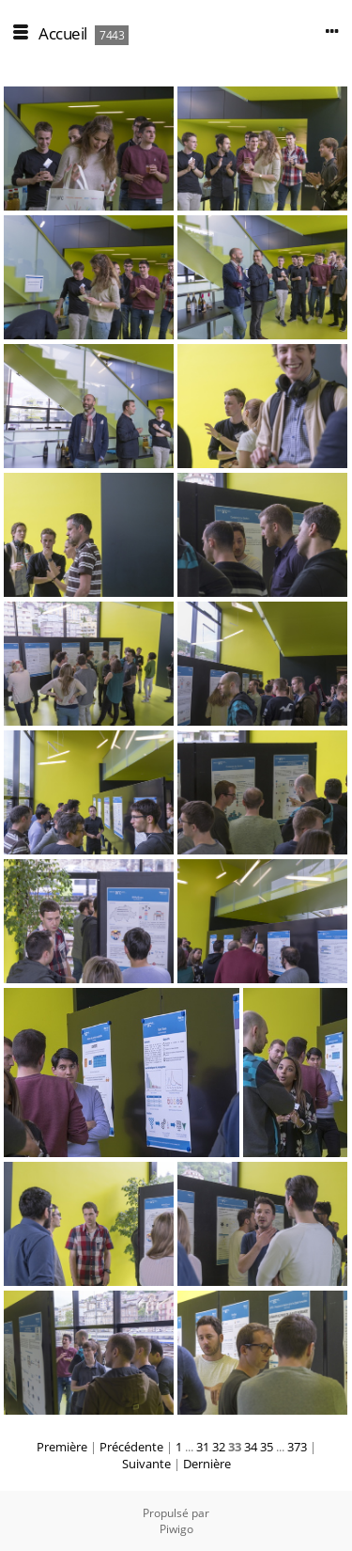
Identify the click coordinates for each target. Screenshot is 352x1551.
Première (62, 1446)
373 (297, 1446)
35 (266, 1446)
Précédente (131, 1446)
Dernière (207, 1463)
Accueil (62, 33)
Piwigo (176, 1529)
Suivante (146, 1463)
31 (202, 1446)
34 (250, 1446)
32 (218, 1446)
